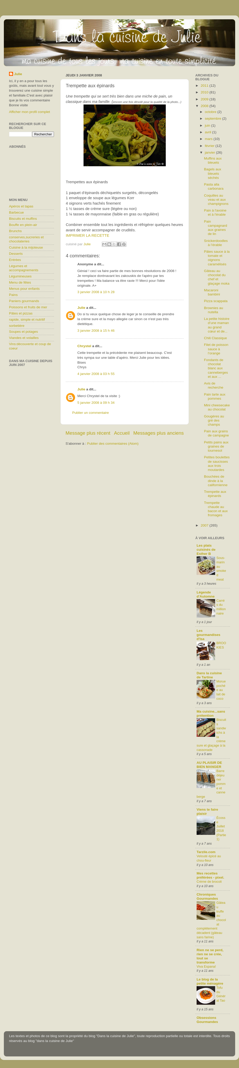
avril (208, 132)
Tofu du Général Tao (221, 994)
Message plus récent (88, 433)
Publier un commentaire (90, 413)
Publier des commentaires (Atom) (113, 443)
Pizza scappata (216, 301)
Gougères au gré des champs (214, 420)
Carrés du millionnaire (221, 607)
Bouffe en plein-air (23, 225)
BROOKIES (221, 645)
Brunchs (15, 231)
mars (209, 139)
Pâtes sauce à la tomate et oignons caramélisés (217, 258)
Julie (81, 308)
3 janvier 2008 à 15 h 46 (96, 330)
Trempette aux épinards (215, 494)
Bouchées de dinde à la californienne (216, 481)
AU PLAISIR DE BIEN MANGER (209, 765)
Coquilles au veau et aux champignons (216, 200)
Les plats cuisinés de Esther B (206, 550)
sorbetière (16, 326)
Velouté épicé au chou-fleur (209, 858)
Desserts (16, 254)
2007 (205, 525)
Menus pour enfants (24, 289)
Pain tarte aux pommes (214, 396)
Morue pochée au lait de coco (221, 690)
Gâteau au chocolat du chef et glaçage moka (216, 277)
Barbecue (16, 212)
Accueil (122, 433)
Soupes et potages (23, 332)
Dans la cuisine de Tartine (209, 675)
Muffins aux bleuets (213, 160)
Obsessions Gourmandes (207, 1020)
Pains (13, 295)
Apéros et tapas (21, 206)
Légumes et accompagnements (23, 268)
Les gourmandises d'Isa (208, 635)
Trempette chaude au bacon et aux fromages (216, 509)
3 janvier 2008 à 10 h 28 (96, 292)
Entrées (15, 260)
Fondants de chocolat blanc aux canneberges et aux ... (216, 368)
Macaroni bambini (212, 292)
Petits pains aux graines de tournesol (216, 446)
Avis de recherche (213, 385)
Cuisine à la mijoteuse (26, 247)
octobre (211, 112)
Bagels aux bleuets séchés (212, 173)
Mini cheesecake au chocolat (217, 407)
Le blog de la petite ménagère (210, 981)
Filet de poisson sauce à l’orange (216, 349)
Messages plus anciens (158, 433)
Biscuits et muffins (23, 219)
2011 (205, 85)
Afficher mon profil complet (29, 112)
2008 (205, 106)
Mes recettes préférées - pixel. (210, 875)
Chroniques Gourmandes (207, 896)
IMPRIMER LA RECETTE (87, 235)
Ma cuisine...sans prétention (211, 713)
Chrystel (84, 346)
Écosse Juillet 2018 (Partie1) (221, 828)
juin (208, 125)
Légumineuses (20, 276)
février (210, 146)
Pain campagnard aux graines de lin (215, 228)
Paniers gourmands (24, 301)
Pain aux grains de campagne (216, 433)
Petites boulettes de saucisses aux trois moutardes (217, 463)
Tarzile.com (206, 852)
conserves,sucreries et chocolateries (26, 239)
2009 (205, 99)
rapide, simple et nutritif (27, 319)
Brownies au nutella (213, 310)
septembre (213, 118)
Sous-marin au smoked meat (221, 568)
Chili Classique (215, 338)
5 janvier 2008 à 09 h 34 (96, 403)
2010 (205, 92)
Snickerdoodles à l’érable (216, 243)
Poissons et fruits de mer (28, 307)
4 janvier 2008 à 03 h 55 (96, 374)
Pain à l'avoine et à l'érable (215, 212)
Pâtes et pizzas (21, 313)
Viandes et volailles (24, 338)
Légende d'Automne (206, 594)
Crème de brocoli (209, 881)
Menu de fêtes (20, 282)
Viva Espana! (206, 966)
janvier (210, 152)
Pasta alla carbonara (214, 186)
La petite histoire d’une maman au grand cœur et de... (216, 325)
